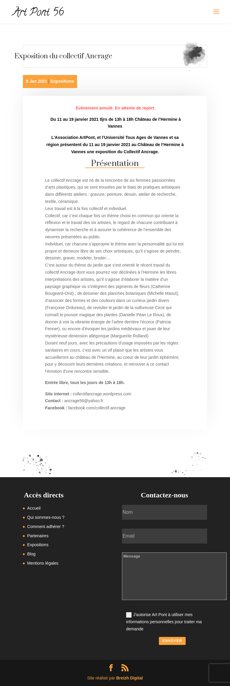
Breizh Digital (129, 678)
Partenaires (37, 535)
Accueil (33, 508)
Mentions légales (42, 563)
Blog (31, 554)
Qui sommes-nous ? (45, 517)
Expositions (62, 81)
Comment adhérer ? (45, 526)
